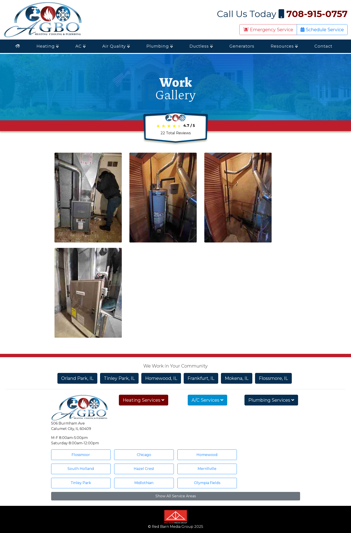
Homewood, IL (161, 378)
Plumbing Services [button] (271, 400)
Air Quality (116, 46)
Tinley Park (81, 483)
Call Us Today (282, 13)
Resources (284, 46)
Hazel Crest (144, 469)
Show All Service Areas (175, 496)
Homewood (207, 455)
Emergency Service (268, 29)
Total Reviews (176, 133)
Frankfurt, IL (200, 378)
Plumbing (159, 46)
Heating (48, 46)
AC (80, 46)
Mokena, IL (237, 378)
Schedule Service (322, 29)
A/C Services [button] (207, 400)
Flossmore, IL (273, 378)
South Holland (81, 469)
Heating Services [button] (143, 400)
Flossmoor (81, 455)
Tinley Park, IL (119, 378)
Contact (323, 46)
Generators (241, 46)
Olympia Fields (207, 483)
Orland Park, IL (77, 378)
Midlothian (143, 483)
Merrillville (207, 469)
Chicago (144, 455)
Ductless (201, 46)
